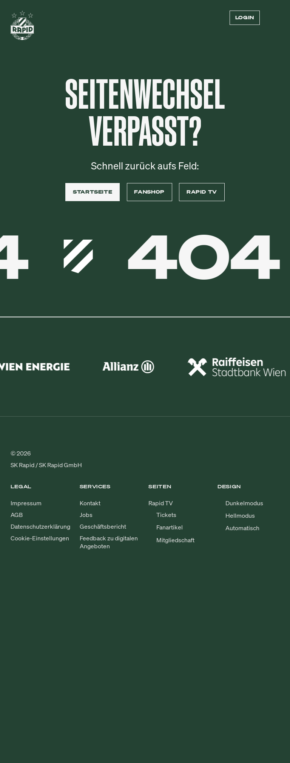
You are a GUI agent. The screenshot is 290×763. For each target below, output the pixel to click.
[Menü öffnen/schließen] (274, 17)
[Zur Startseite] (22, 28)
